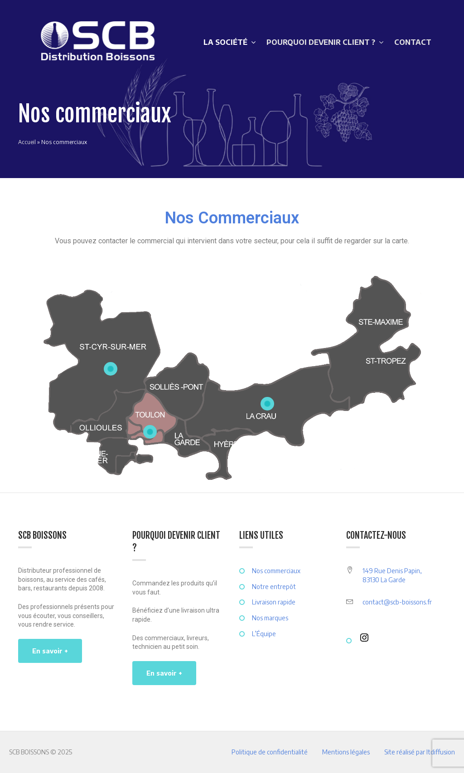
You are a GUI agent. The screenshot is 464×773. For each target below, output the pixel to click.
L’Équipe (264, 634)
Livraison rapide (273, 602)
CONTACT (412, 42)
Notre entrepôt (274, 586)
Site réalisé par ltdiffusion (419, 752)
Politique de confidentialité (270, 752)
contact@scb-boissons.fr (397, 602)
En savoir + (50, 651)
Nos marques (270, 618)
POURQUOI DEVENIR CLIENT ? (320, 42)
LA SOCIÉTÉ (225, 42)
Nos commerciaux (276, 571)
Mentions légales (346, 752)
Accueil (27, 142)
